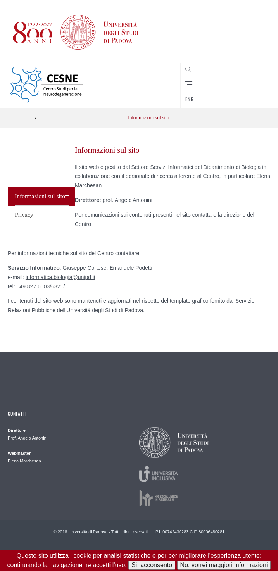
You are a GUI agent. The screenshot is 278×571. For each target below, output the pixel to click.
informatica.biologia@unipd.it (60, 277)
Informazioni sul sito (148, 118)
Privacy (24, 214)
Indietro (35, 118)
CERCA (252, 93)
